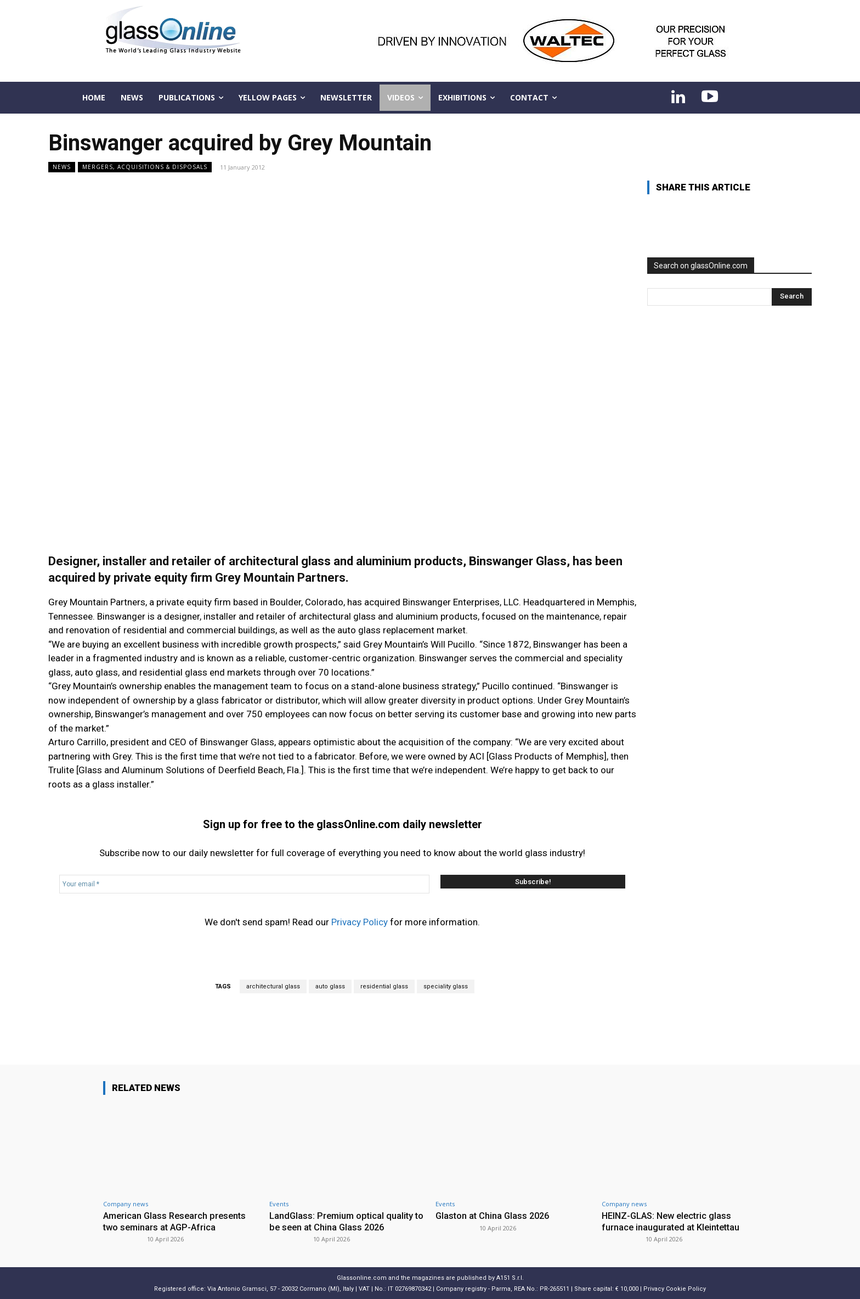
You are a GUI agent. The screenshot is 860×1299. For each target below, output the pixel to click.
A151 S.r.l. (510, 1277)
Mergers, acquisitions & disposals (145, 167)
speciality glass (445, 986)
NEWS (61, 167)
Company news (125, 1204)
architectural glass (273, 986)
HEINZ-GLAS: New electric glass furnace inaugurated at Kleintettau (673, 1221)
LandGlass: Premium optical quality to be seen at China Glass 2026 (342, 1221)
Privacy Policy (359, 921)
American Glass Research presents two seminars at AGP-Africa (177, 1221)
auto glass (330, 986)
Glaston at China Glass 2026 (494, 1215)
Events (278, 1204)
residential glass (384, 986)
